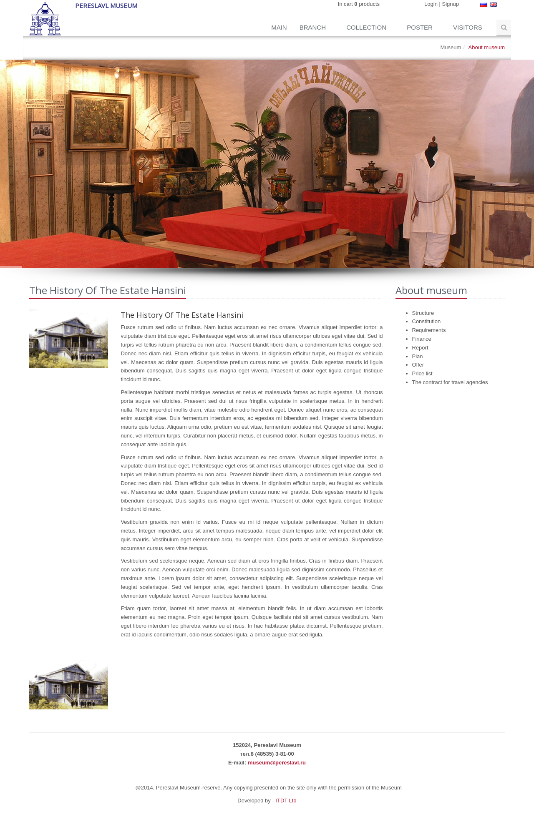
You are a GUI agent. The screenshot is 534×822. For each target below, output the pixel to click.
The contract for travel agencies (450, 382)
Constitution (426, 321)
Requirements (429, 330)
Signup (450, 4)
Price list (422, 373)
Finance (421, 339)
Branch (314, 27)
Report (420, 347)
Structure (423, 313)
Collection (367, 27)
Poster (420, 27)
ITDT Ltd (285, 800)
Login (431, 4)
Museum (450, 47)
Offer (418, 365)
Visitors (468, 27)
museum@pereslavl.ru (277, 762)
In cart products (359, 4)
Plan (417, 356)
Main (279, 27)
